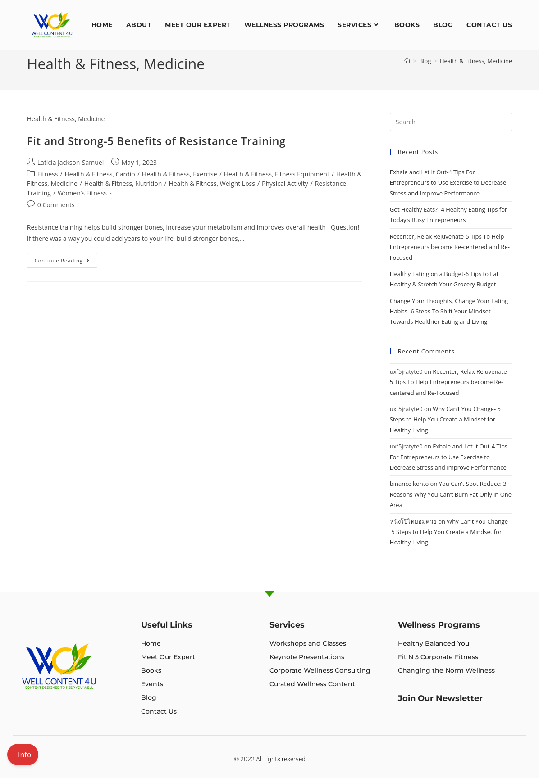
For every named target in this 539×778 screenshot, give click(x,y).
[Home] (407, 61)
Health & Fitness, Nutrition (123, 183)
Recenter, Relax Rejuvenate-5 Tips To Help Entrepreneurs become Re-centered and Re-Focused (450, 247)
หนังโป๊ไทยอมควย (413, 521)
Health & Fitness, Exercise (179, 174)
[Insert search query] (451, 122)
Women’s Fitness (82, 193)
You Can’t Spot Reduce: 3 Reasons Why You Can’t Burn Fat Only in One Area (451, 494)
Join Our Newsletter (440, 698)
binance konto (409, 483)
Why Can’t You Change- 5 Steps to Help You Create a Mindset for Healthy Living (445, 419)
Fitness (47, 174)
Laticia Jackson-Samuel (70, 162)
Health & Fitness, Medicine (476, 61)
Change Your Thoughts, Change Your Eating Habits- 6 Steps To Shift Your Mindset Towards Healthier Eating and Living (449, 311)
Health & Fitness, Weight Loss (212, 183)
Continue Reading (66, 258)
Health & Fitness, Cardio (99, 174)
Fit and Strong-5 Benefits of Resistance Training (156, 140)
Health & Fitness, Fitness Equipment (276, 174)
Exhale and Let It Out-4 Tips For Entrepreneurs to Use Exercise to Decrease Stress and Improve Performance (448, 182)
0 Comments (56, 204)
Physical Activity (285, 183)
